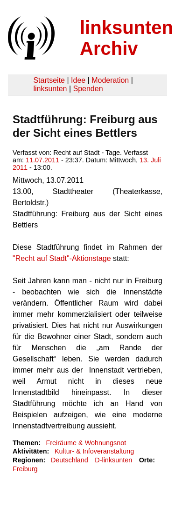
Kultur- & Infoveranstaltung (94, 451)
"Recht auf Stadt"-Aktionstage (62, 258)
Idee (78, 80)
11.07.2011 (42, 160)
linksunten (50, 89)
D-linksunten (113, 460)
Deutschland (69, 460)
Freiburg (25, 469)
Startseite (49, 80)
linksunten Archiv (126, 38)
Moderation (110, 80)
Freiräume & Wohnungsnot (86, 443)
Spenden (88, 89)
